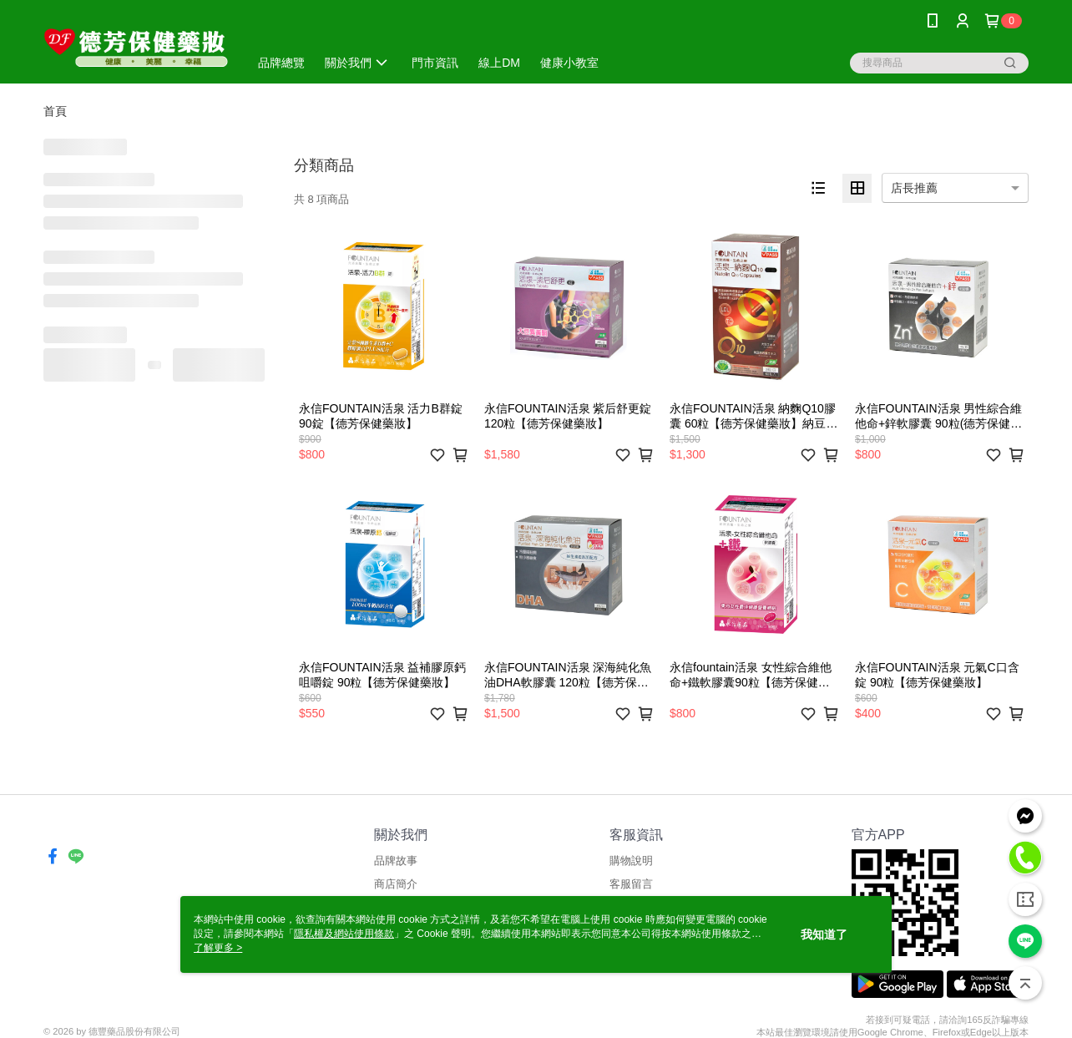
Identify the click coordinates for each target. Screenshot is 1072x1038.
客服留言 (631, 884)
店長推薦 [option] (914, 188)
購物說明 (631, 860)
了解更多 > (218, 948)
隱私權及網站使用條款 (344, 933)
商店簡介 (395, 884)
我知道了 (824, 934)
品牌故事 (395, 860)
